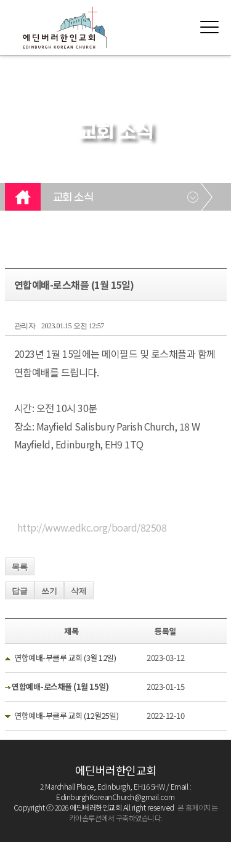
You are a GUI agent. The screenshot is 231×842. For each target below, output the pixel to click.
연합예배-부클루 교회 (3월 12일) (65, 657)
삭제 (79, 591)
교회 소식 (73, 198)
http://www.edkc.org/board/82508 (92, 527)
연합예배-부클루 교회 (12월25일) (66, 715)
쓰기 (49, 591)
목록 (20, 567)
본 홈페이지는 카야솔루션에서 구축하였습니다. (143, 812)
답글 (20, 591)
